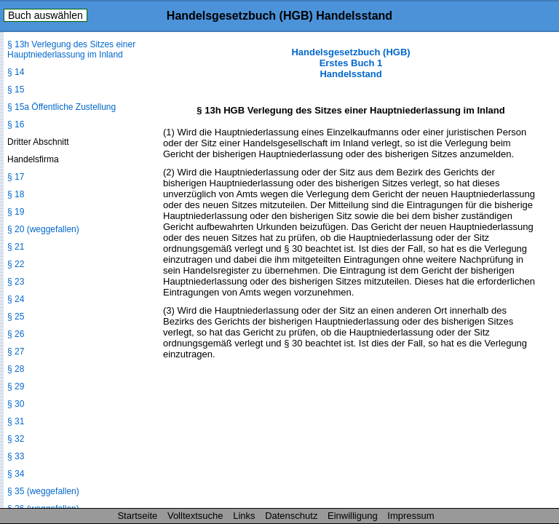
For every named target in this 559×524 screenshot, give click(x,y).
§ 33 (15, 456)
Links (244, 515)
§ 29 (15, 386)
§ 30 (15, 404)
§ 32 (15, 439)
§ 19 (15, 212)
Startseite (137, 515)
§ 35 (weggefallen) (43, 491)
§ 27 (15, 351)
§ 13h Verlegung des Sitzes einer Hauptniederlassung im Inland (71, 49)
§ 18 (15, 194)
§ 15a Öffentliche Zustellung (61, 107)
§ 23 (15, 282)
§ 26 (15, 334)
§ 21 (15, 247)
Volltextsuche (195, 515)
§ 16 (15, 124)
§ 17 (15, 177)
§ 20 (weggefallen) (43, 229)
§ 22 (15, 264)
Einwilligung (353, 515)
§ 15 (15, 89)
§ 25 (15, 316)
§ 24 (15, 299)
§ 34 (15, 474)
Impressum (410, 515)
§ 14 (15, 72)
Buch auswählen (45, 15)
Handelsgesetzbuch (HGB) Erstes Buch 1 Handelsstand (350, 63)
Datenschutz (291, 515)
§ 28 (15, 369)
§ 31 (15, 421)
